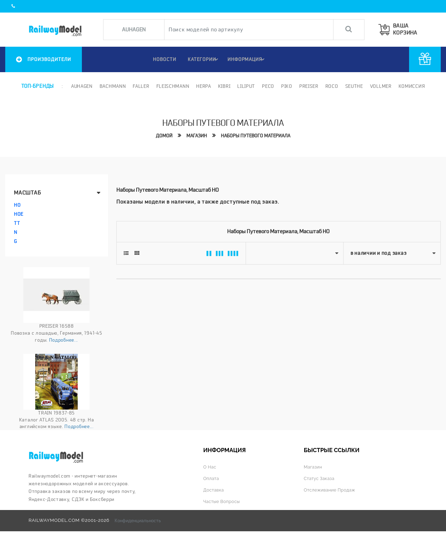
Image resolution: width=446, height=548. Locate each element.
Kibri (223, 86)
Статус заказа (320, 478)
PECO (267, 86)
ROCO (331, 86)
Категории (203, 59)
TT (17, 223)
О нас (210, 466)
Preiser (308, 86)
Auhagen (81, 86)
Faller (140, 86)
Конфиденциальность (138, 520)
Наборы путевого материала (256, 135)
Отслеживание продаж (331, 489)
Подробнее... (63, 339)
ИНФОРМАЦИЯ (247, 59)
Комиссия (411, 86)
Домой (161, 135)
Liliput (246, 86)
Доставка (214, 489)
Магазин (195, 135)
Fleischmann (172, 86)
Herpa (203, 86)
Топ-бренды (37, 86)
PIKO (286, 86)
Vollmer (380, 86)
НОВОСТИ (161, 59)
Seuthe (353, 86)
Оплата (211, 478)
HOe (18, 214)
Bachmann (112, 86)
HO (17, 205)
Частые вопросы (222, 501)
